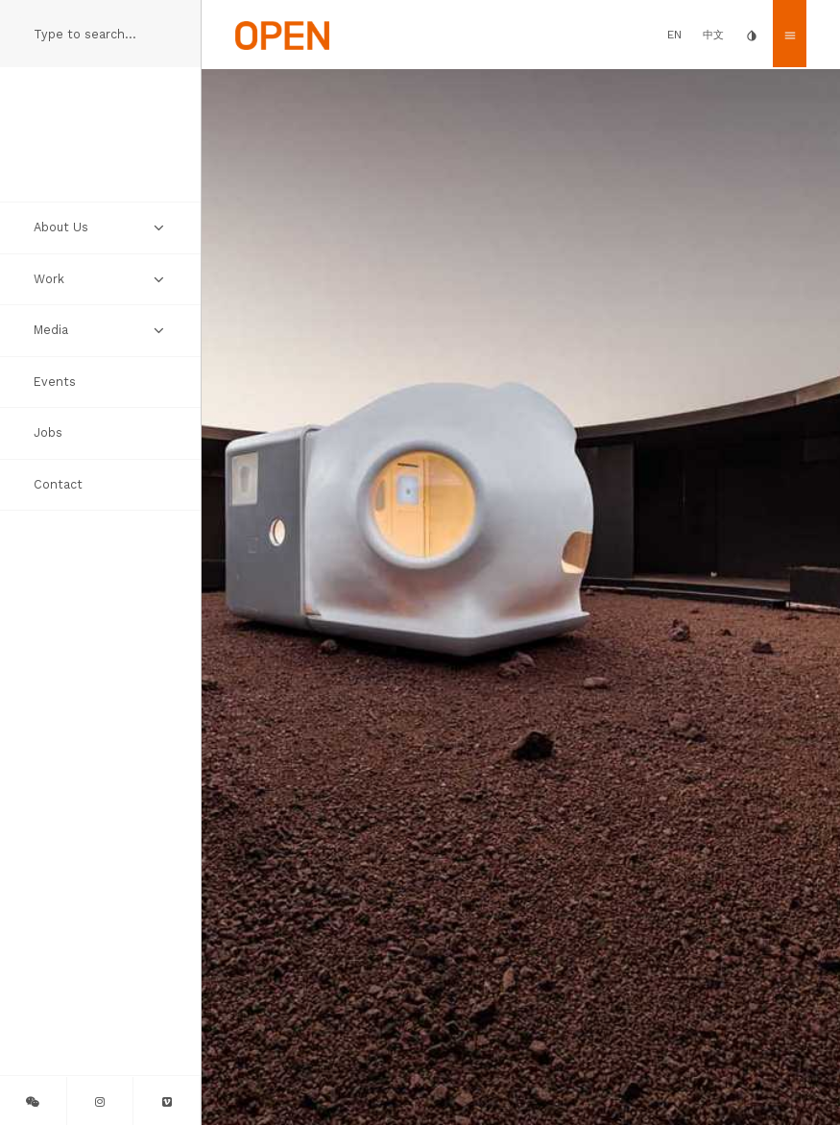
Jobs (48, 432)
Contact (58, 484)
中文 (713, 35)
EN (674, 34)
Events (55, 381)
